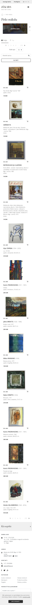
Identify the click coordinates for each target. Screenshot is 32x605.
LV (23, 1)
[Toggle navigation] (28, 7)
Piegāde (3, 582)
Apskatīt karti (8, 556)
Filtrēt (16, 60)
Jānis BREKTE (12, 322)
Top (12, 40)
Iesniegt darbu (7, 1)
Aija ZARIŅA (12, 248)
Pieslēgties (17, 1)
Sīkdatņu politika (21, 582)
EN (26, 1)
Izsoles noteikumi (6, 578)
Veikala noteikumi (22, 578)
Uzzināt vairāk (26, 597)
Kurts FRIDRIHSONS (15, 285)
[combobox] (20, 50)
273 (21, 45)
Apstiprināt (15, 601)
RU (28, 1)
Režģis (4, 40)
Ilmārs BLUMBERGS (14, 505)
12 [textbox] (19, 50)
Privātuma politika (22, 580)
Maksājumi (4, 580)
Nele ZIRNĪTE (10, 395)
